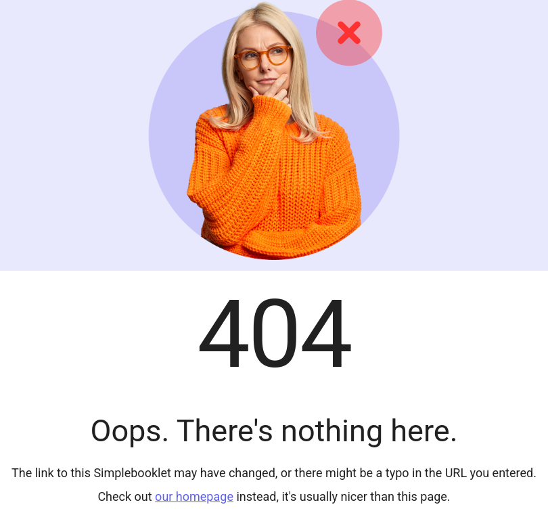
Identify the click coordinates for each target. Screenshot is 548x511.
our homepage (194, 496)
